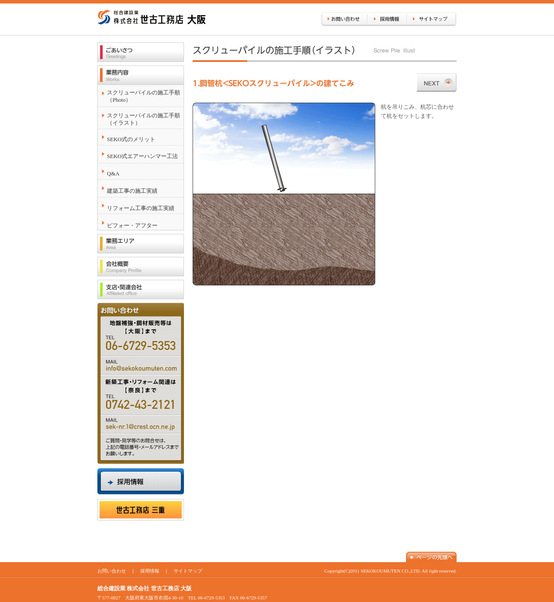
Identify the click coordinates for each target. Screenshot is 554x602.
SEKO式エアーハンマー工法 (142, 156)
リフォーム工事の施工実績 (140, 208)
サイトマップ (188, 570)
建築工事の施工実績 (132, 191)
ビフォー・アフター (132, 225)
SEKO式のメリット (131, 139)
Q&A (113, 173)
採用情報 (149, 570)
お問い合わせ (111, 570)
